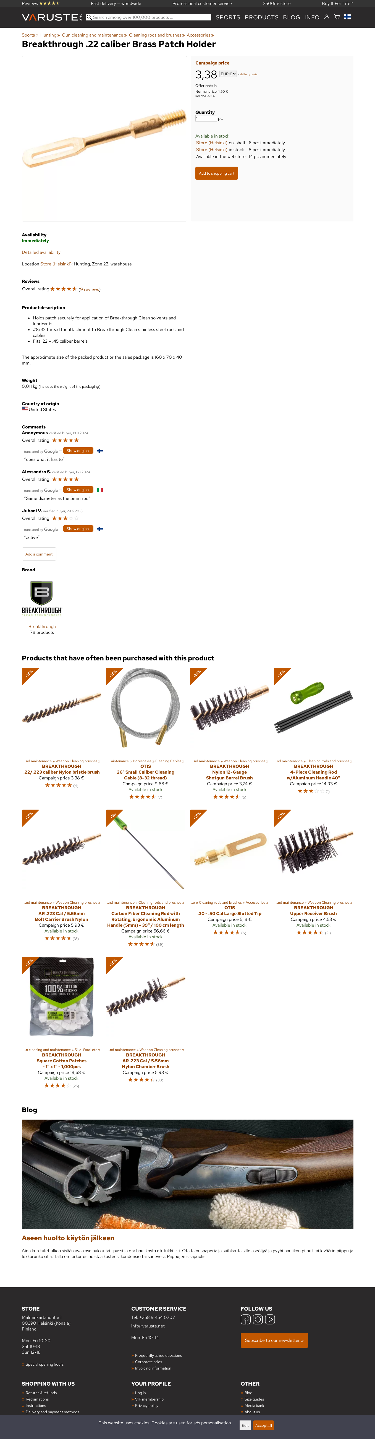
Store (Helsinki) (211, 143)
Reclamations (37, 1399)
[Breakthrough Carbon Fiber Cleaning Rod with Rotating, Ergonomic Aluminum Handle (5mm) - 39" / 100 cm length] (145, 881)
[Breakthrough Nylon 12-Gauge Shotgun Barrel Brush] (229, 736)
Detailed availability (41, 252)
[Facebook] (246, 1320)
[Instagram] (258, 1320)
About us (252, 1411)
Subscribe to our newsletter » (274, 1340)
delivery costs (249, 74)
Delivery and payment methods (52, 1411)
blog (291, 17)
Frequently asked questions (158, 1355)
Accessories (200, 35)
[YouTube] (270, 1320)
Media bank (254, 1405)
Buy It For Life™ (337, 3)
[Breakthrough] (42, 611)
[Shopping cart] (337, 17)
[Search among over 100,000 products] (149, 17)
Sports (228, 17)
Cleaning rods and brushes (157, 35)
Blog (248, 1392)
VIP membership (149, 1399)
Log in (140, 1392)
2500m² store (277, 3)
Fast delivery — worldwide (116, 3)
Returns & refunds (41, 1392)
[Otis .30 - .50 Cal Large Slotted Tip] (229, 881)
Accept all (263, 1425)
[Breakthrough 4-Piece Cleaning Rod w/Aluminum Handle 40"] (313, 736)
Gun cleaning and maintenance (94, 35)
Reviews (41, 3)
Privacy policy (146, 1405)
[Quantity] (206, 118)
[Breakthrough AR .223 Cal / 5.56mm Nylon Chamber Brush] (145, 1025)
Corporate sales (148, 1361)
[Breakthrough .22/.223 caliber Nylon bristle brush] (61, 736)
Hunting (50, 35)
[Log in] (326, 17)
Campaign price (212, 63)
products (262, 17)
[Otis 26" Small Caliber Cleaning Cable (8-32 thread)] (145, 736)
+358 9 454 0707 (157, 1317)
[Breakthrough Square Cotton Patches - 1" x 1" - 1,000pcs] (61, 1025)
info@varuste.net (148, 1326)
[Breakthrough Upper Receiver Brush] (313, 881)
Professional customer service (202, 3)
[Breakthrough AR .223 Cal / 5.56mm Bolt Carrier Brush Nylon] (61, 881)
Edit (245, 1425)
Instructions (36, 1405)
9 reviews (89, 289)
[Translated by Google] (41, 451)
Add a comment (39, 554)
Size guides (254, 1399)
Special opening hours (45, 1364)
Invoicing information (153, 1368)
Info (312, 17)
